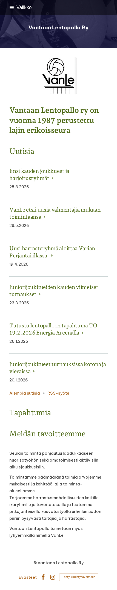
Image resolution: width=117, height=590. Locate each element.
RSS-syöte (58, 393)
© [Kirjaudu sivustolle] (35, 562)
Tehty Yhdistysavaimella (78, 577)
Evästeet (28, 577)
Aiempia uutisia (24, 393)
